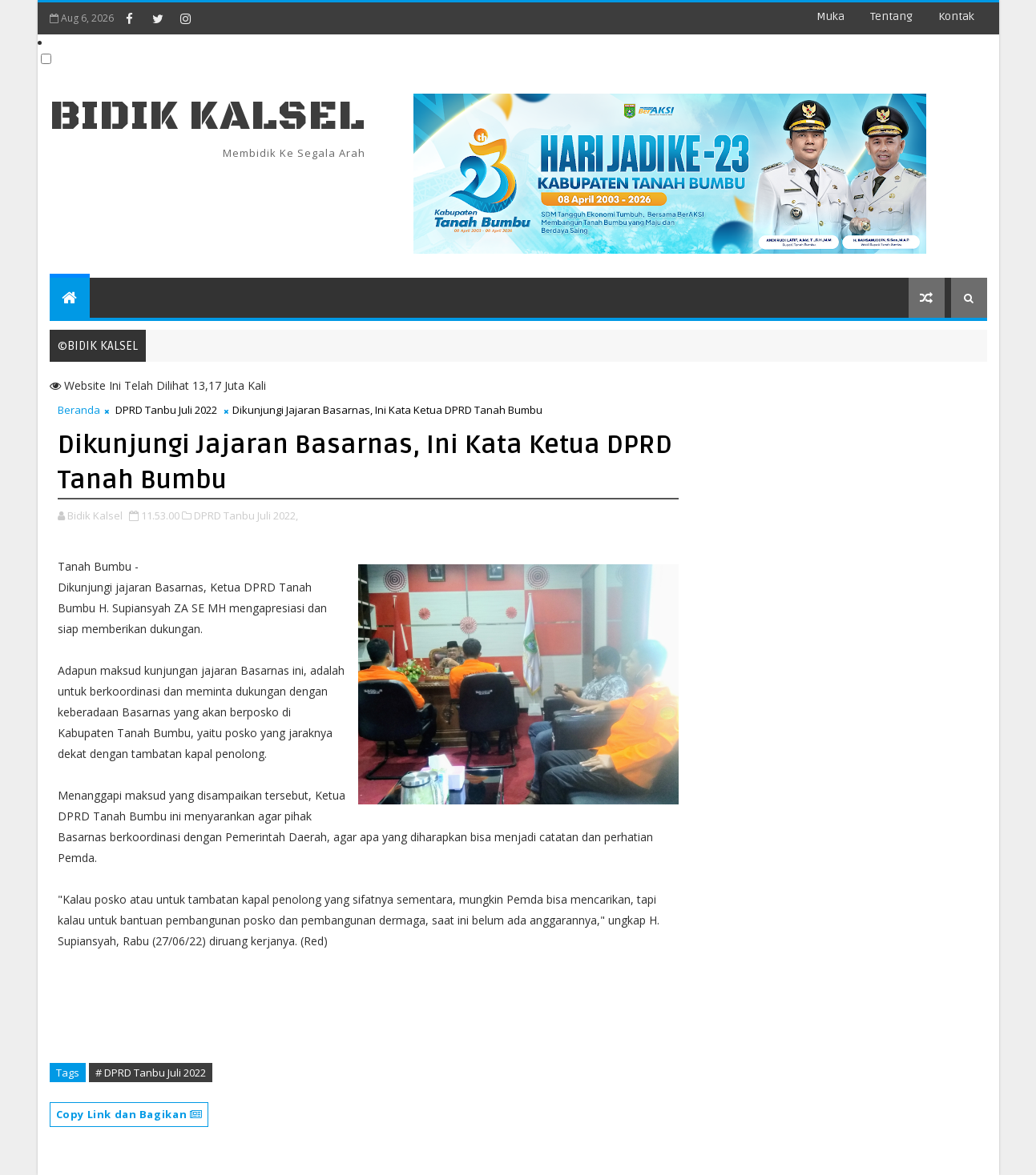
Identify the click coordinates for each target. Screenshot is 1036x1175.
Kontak (956, 16)
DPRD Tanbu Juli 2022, (246, 515)
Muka (830, 16)
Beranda (79, 410)
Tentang (891, 16)
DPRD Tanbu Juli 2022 (166, 410)
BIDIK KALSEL (207, 116)
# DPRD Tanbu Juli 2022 (150, 1072)
